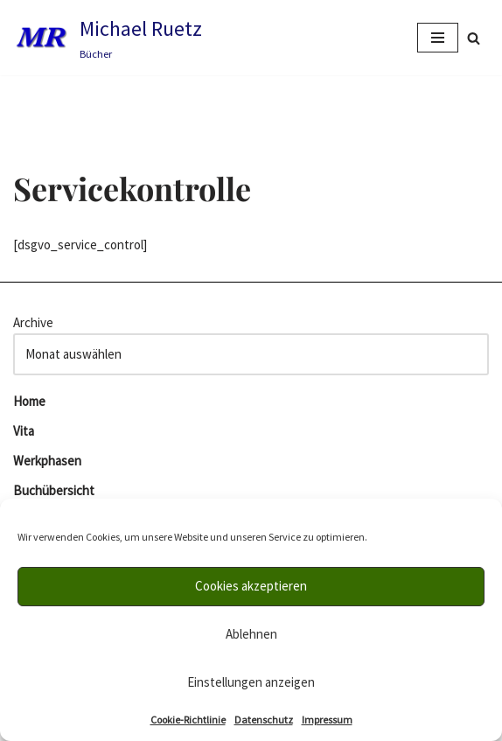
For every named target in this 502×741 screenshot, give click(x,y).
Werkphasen (47, 460)
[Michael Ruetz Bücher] (107, 37)
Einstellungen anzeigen (251, 682)
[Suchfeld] (473, 38)
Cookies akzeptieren (251, 585)
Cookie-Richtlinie (188, 719)
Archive (33, 322)
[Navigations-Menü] (437, 37)
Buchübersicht (53, 490)
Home (29, 401)
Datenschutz (263, 719)
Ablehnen (251, 634)
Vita (23, 431)
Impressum (327, 719)
